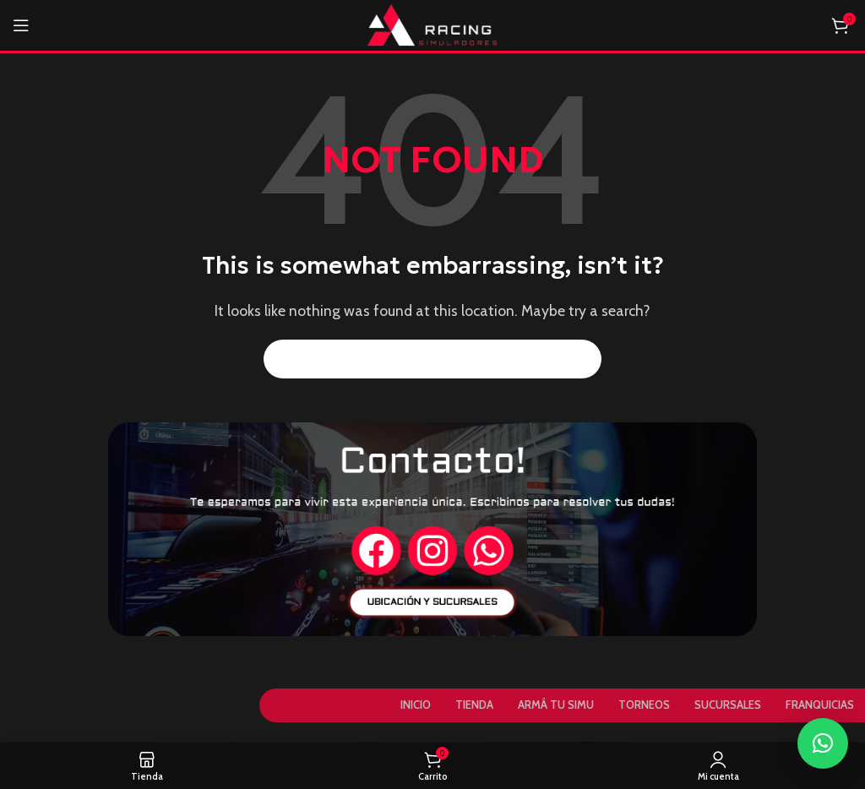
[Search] (432, 359)
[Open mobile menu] (21, 25)
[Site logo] (433, 24)
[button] (822, 743)
